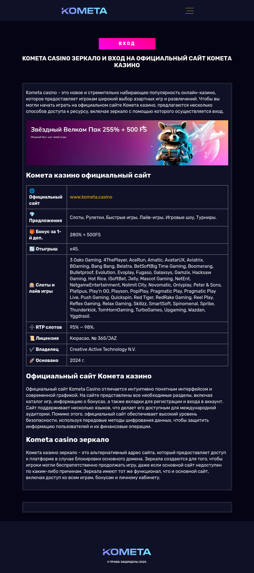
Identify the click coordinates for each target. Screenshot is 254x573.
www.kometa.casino (91, 197)
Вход (127, 43)
